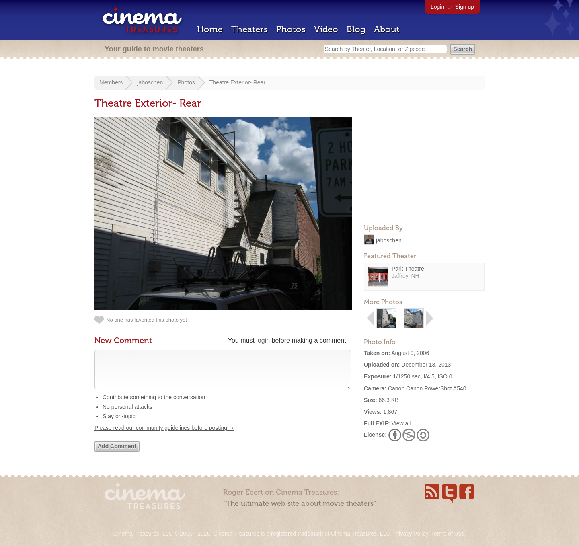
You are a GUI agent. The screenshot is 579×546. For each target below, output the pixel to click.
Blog (356, 29)
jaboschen (150, 82)
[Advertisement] (424, 167)
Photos (291, 29)
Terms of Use (447, 533)
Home (210, 29)
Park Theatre (408, 268)
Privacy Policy (410, 533)
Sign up (464, 7)
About (387, 29)
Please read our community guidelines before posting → (164, 436)
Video (326, 29)
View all (401, 423)
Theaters (249, 29)
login (263, 340)
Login (437, 7)
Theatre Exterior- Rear (237, 82)
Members (111, 82)
